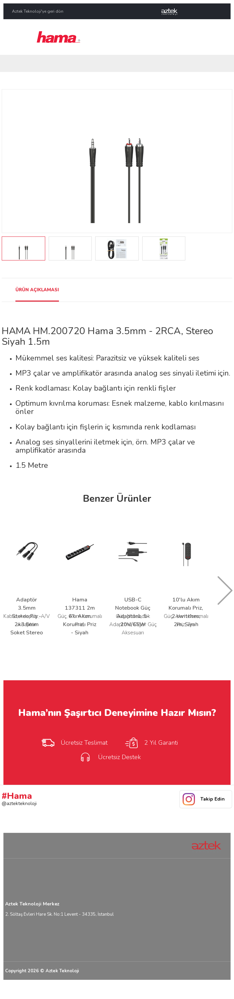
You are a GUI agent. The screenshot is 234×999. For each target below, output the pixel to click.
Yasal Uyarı (146, 990)
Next (223, 161)
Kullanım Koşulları (180, 990)
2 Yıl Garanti (151, 742)
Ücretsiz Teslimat (74, 742)
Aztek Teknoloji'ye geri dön (37, 11)
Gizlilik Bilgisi (215, 990)
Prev (10, 161)
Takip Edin (212, 799)
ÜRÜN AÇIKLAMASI (37, 290)
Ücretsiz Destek (109, 757)
